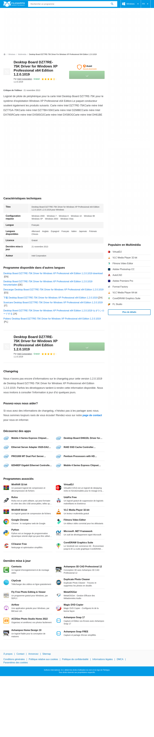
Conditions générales (14, 659)
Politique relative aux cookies (43, 659)
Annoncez (33, 654)
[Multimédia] (22, 54)
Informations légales (102, 659)
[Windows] (11, 54)
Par (23, 79)
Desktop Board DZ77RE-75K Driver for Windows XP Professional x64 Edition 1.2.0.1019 (35, 68)
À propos (7, 654)
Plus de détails (129, 312)
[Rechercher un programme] (112, 4)
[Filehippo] (14, 4)
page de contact (92, 415)
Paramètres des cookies (15, 662)
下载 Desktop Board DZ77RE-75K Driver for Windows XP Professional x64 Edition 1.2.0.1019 (50, 297)
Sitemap (46, 654)
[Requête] (72, 4)
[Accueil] (4, 54)
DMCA (120, 659)
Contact (20, 654)
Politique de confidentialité (75, 659)
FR (145, 4)
